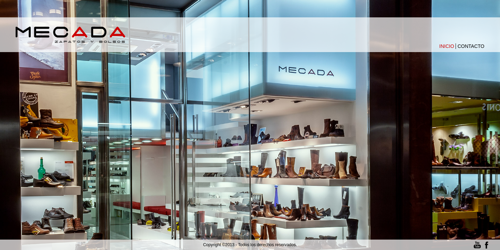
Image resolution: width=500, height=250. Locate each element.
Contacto (471, 46)
